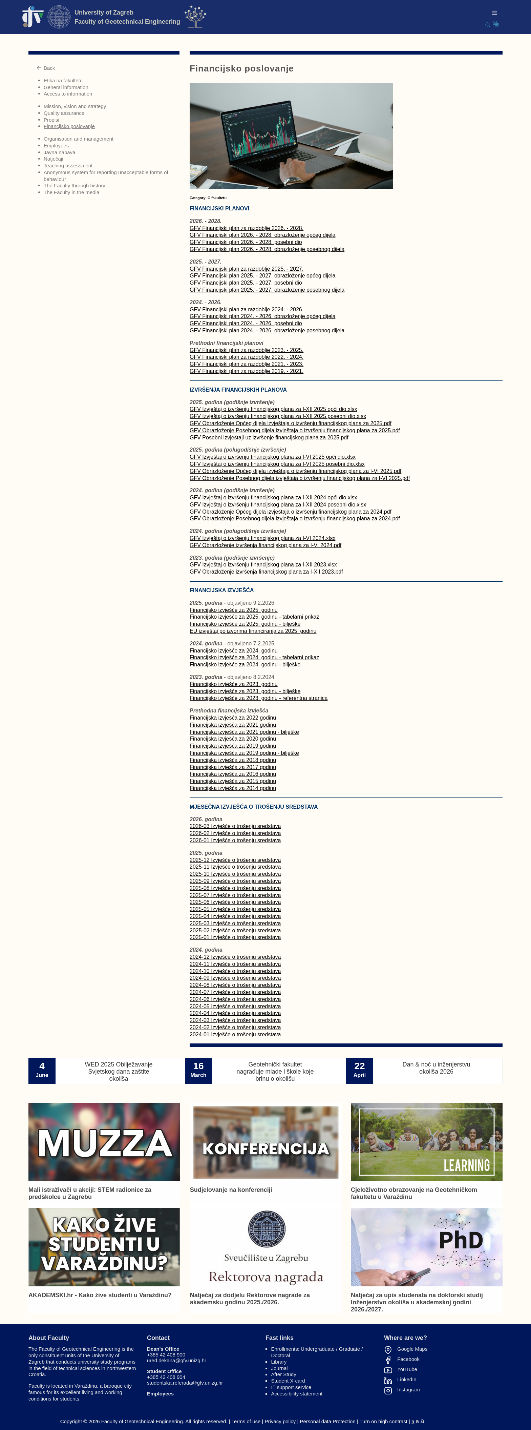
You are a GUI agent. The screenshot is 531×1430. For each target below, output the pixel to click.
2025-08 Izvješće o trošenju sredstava (235, 888)
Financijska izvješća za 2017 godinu (233, 767)
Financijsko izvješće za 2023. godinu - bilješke (245, 691)
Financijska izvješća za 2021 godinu (233, 725)
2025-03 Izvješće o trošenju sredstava (235, 923)
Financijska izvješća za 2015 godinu (233, 781)
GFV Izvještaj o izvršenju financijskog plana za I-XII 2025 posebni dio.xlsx (278, 416)
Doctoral (280, 1355)
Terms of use (245, 1421)
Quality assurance (64, 113)
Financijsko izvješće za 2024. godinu (234, 651)
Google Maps (412, 1349)
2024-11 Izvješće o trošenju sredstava (235, 964)
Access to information (68, 94)
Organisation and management (78, 139)
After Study (283, 1374)
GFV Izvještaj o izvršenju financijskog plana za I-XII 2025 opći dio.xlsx (273, 409)
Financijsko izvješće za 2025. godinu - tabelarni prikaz (254, 617)
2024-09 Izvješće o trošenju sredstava (235, 978)
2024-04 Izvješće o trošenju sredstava (235, 1013)
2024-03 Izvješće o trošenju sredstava (235, 1020)
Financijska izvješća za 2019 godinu (233, 746)
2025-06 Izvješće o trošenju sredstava (235, 902)
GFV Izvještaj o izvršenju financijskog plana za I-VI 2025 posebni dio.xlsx (277, 464)
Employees (56, 145)
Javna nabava (59, 152)
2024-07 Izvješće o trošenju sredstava (235, 992)
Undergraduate (318, 1349)
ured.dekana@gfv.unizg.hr (176, 1360)
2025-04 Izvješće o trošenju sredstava (235, 916)
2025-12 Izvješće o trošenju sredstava (235, 860)
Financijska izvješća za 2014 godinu (233, 788)
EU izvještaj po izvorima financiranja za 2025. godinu (253, 631)
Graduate (349, 1349)
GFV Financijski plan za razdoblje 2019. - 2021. (246, 371)
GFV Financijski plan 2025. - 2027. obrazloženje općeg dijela (262, 275)
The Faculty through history (74, 185)
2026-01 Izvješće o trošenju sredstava (235, 840)
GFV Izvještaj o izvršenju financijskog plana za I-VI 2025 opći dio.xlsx (273, 457)
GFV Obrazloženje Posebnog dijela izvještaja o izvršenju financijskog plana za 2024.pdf (295, 518)
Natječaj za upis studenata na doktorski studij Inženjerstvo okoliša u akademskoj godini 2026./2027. (417, 1302)
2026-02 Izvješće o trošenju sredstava (235, 833)
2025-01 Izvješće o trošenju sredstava (235, 937)
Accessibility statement (297, 1393)
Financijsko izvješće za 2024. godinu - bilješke (245, 664)
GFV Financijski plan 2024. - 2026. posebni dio (246, 323)
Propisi (51, 120)
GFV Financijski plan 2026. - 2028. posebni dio (246, 242)
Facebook (408, 1359)
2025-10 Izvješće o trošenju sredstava (235, 874)
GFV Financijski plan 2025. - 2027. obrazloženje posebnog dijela (267, 290)
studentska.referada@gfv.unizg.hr (185, 1383)
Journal (279, 1368)
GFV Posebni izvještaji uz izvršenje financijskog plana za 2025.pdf (269, 437)
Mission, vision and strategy (75, 106)
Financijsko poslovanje (69, 126)
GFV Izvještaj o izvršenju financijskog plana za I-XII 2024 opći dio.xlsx (273, 497)
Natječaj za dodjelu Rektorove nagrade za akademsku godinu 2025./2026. (250, 1299)
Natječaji (53, 159)
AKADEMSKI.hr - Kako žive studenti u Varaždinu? (100, 1295)
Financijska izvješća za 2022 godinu (233, 718)
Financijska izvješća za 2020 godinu (233, 739)
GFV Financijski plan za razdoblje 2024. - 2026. (246, 309)
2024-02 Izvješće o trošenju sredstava (235, 1027)
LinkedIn (407, 1379)
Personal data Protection (328, 1421)
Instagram (408, 1390)
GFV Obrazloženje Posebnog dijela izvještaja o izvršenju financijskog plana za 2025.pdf (295, 430)
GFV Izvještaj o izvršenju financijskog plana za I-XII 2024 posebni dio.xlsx (278, 504)
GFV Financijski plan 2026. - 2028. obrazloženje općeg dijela (262, 235)
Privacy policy (280, 1421)
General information (66, 87)
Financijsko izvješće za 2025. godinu (234, 610)
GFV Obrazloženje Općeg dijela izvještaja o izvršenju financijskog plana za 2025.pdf (290, 423)
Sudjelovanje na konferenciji (231, 1189)
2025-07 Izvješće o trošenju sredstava (235, 895)
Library (279, 1362)
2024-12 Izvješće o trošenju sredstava (235, 957)
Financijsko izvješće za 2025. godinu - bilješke (245, 624)
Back (45, 68)
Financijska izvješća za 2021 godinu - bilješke (244, 732)
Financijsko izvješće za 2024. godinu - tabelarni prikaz (254, 657)
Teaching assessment (68, 165)
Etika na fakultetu (63, 80)
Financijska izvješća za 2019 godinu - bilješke (244, 753)
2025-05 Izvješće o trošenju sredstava (235, 909)
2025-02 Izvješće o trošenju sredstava (235, 930)
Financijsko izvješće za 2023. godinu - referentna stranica (258, 698)
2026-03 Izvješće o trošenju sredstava (235, 826)
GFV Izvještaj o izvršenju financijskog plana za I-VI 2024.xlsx (262, 538)
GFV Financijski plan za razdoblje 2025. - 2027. (246, 269)
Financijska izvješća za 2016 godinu (233, 774)
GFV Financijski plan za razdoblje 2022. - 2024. (246, 357)
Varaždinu (86, 1386)
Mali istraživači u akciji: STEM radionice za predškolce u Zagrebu (89, 1193)
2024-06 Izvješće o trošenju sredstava (235, 999)
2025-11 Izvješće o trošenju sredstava (235, 867)
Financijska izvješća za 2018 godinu (233, 760)
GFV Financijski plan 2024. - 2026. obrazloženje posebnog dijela (267, 330)
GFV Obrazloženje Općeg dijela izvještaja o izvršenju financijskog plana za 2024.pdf (290, 512)
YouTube (407, 1369)
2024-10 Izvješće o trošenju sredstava (235, 971)
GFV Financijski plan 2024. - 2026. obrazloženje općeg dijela (262, 316)
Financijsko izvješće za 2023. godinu (234, 684)
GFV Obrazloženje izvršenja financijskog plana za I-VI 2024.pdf (265, 545)
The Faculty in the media (71, 192)
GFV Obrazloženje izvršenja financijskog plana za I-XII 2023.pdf (266, 572)
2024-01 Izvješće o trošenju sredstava (235, 1034)
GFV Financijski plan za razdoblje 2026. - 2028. (246, 228)
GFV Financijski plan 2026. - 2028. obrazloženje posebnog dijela (267, 249)
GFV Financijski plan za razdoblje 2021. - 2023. (246, 364)
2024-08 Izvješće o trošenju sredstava (235, 985)
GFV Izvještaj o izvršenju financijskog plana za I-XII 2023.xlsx (263, 564)
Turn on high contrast (383, 1421)
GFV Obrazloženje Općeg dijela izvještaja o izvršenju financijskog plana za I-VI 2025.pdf (295, 471)
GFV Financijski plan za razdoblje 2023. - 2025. (246, 350)
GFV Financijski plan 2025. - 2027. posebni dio (246, 283)
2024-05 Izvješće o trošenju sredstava (235, 1006)
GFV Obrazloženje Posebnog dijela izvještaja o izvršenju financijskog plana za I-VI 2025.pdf (300, 478)
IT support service (291, 1387)
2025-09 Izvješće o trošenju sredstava (235, 881)
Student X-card (288, 1381)
